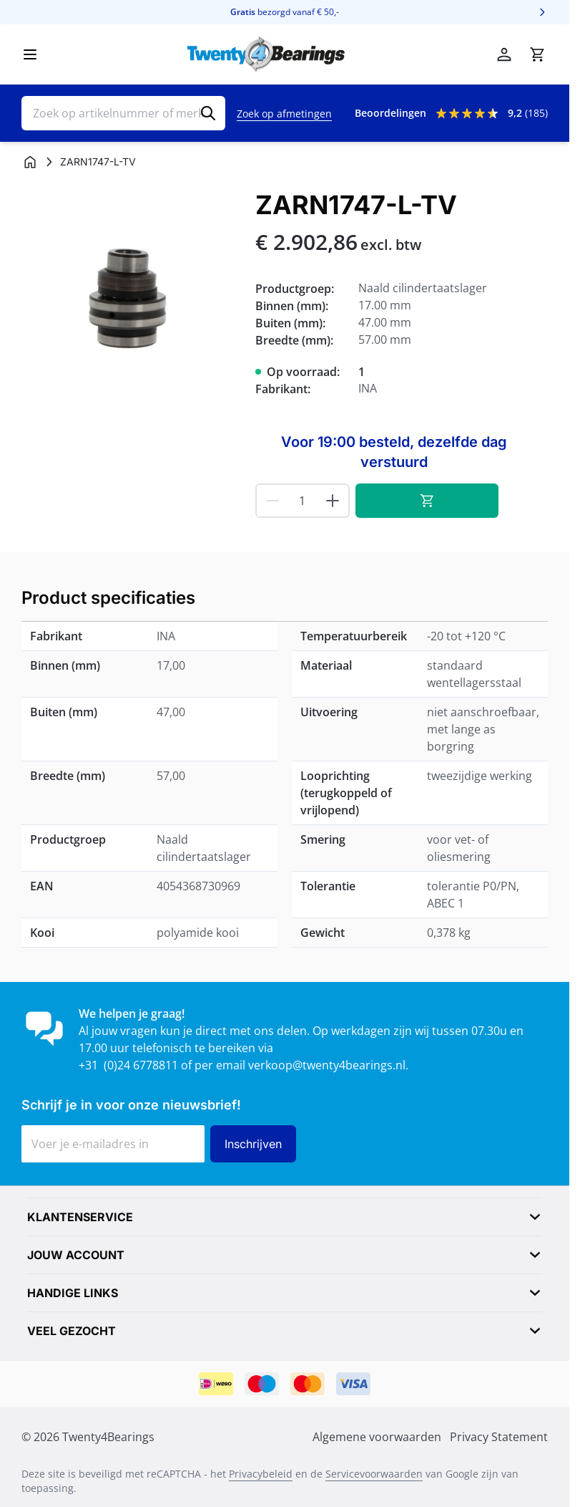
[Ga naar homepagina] (30, 161)
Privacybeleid (261, 1473)
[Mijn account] (504, 54)
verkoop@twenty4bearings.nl (326, 1065)
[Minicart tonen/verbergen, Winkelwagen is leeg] (537, 54)
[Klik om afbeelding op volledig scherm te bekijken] (131, 300)
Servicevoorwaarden (374, 1473)
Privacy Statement (499, 1437)
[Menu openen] (30, 54)
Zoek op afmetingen (284, 113)
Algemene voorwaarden (377, 1437)
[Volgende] (542, 12)
